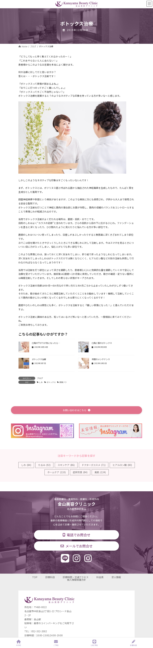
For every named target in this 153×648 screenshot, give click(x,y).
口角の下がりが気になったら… (46, 343)
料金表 (99, 577)
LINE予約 (94, 643)
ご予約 (55, 643)
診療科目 (50, 577)
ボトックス (51, 382)
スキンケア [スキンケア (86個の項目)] (66, 465)
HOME (18, 643)
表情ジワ (63, 382)
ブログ (40, 378)
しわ (41, 382)
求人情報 (116, 577)
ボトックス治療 (39, 359)
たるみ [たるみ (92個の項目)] (44, 465)
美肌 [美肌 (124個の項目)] (100, 472)
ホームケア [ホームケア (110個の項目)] (56, 472)
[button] (76, 410)
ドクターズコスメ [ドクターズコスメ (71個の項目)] (93, 465)
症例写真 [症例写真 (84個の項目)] (80, 472)
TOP (34, 577)
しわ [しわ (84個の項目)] (26, 465)
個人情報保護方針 (76, 579)
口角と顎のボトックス (102, 343)
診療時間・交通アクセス (75, 577)
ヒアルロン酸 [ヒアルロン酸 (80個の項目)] (122, 465)
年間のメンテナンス (101, 359)
